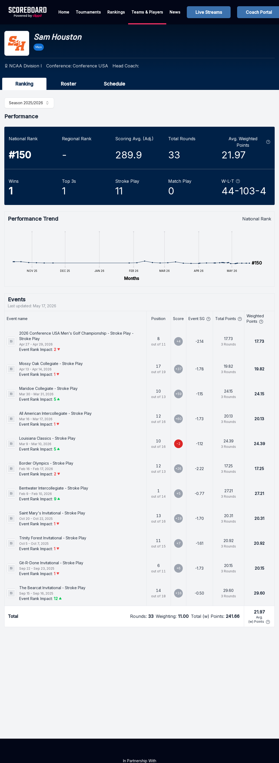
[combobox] (29, 102)
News (175, 12)
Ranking (24, 84)
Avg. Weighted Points (249, 142)
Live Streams (209, 12)
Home (63, 12)
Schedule (114, 84)
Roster (68, 84)
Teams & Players (147, 12)
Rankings (116, 12)
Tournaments (88, 12)
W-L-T (230, 181)
